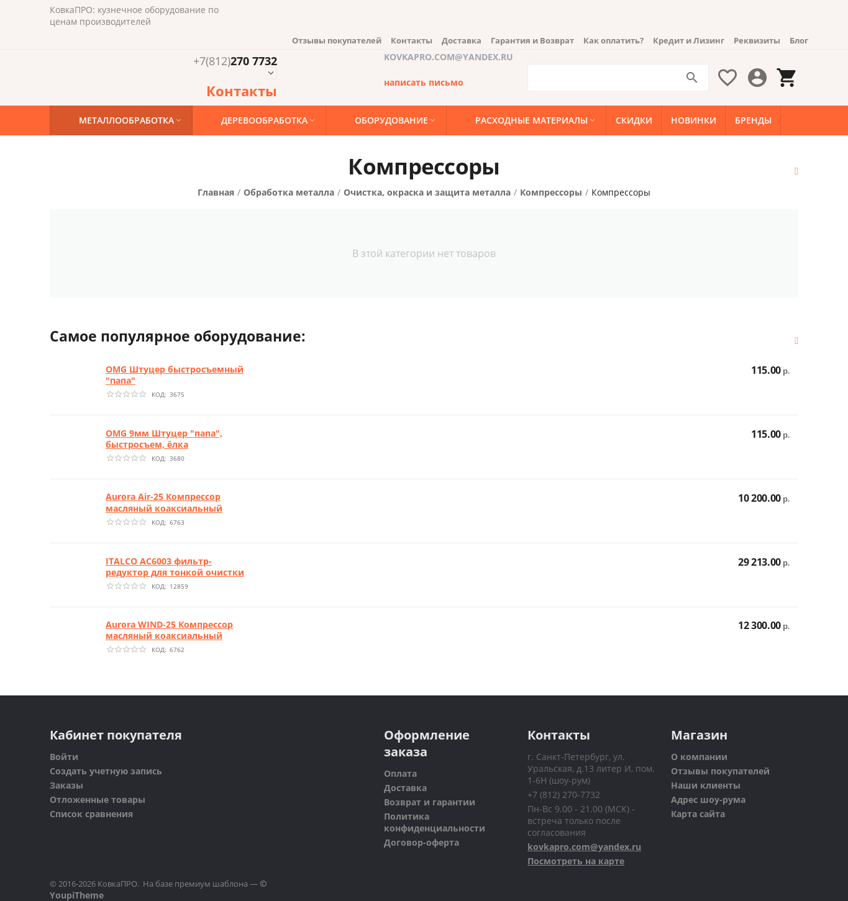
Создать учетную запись (106, 771)
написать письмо (423, 82)
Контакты (411, 40)
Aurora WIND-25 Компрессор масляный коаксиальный (169, 630)
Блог (799, 40)
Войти (64, 757)
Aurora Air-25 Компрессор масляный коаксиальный (164, 502)
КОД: (159, 394)
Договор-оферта (421, 842)
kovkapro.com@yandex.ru (584, 847)
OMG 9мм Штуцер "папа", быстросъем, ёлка (164, 439)
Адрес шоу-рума (708, 799)
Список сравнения (91, 814)
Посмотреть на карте (575, 861)
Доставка (461, 40)
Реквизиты (757, 40)
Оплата (400, 773)
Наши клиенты (706, 785)
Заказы (66, 785)
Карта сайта (698, 814)
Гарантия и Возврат (532, 40)
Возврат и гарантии (429, 802)
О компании (699, 757)
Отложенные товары (97, 799)
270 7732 (235, 61)
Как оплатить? (613, 40)
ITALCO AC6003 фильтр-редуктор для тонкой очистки (175, 567)
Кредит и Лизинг (688, 40)
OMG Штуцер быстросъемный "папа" (175, 375)
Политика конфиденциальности (434, 822)
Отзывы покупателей (336, 40)
